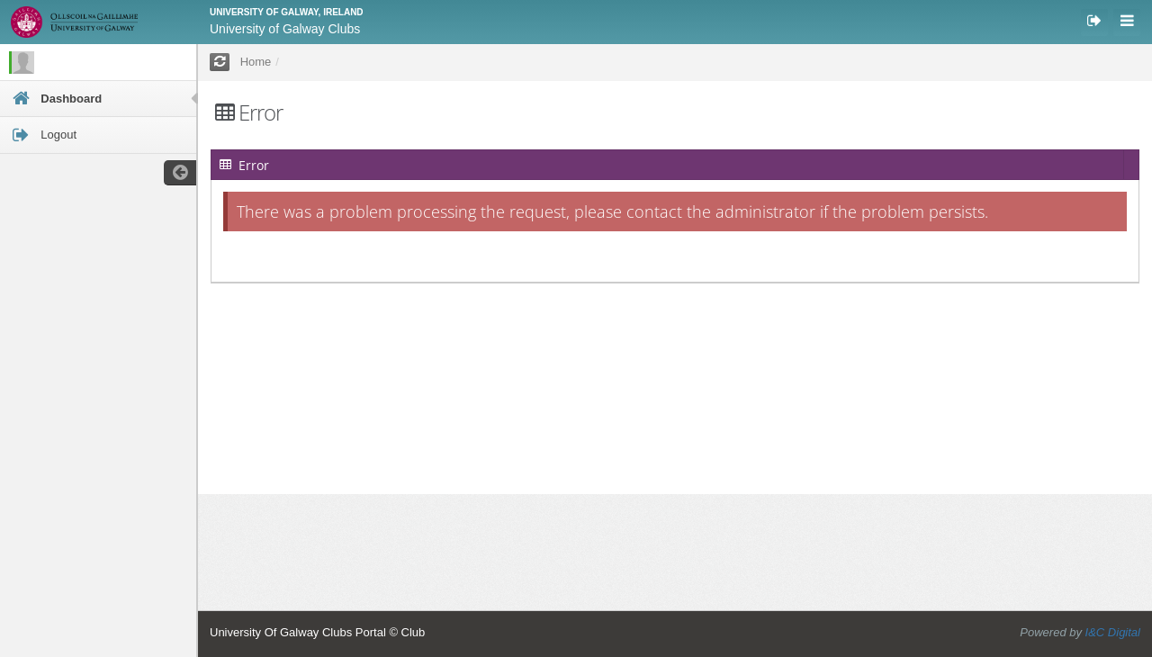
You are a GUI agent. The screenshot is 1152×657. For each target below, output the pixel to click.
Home (256, 61)
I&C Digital (1112, 632)
